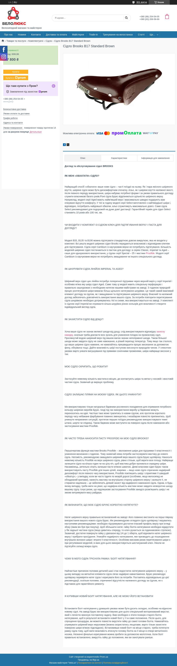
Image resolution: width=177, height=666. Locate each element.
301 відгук (141, 2)
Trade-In (93, 34)
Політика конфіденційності (115, 663)
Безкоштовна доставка (14, 109)
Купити (15, 72)
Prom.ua (104, 657)
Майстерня (78, 34)
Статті (141, 34)
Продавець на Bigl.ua (88, 660)
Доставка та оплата (56, 34)
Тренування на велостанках (118, 34)
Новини (22, 34)
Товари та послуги (16, 41)
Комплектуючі (35, 41)
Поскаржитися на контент (90, 663)
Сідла (49, 41)
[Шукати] (126, 18)
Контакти (36, 34)
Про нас (8, 34)
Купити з (16, 77)
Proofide (150, 253)
